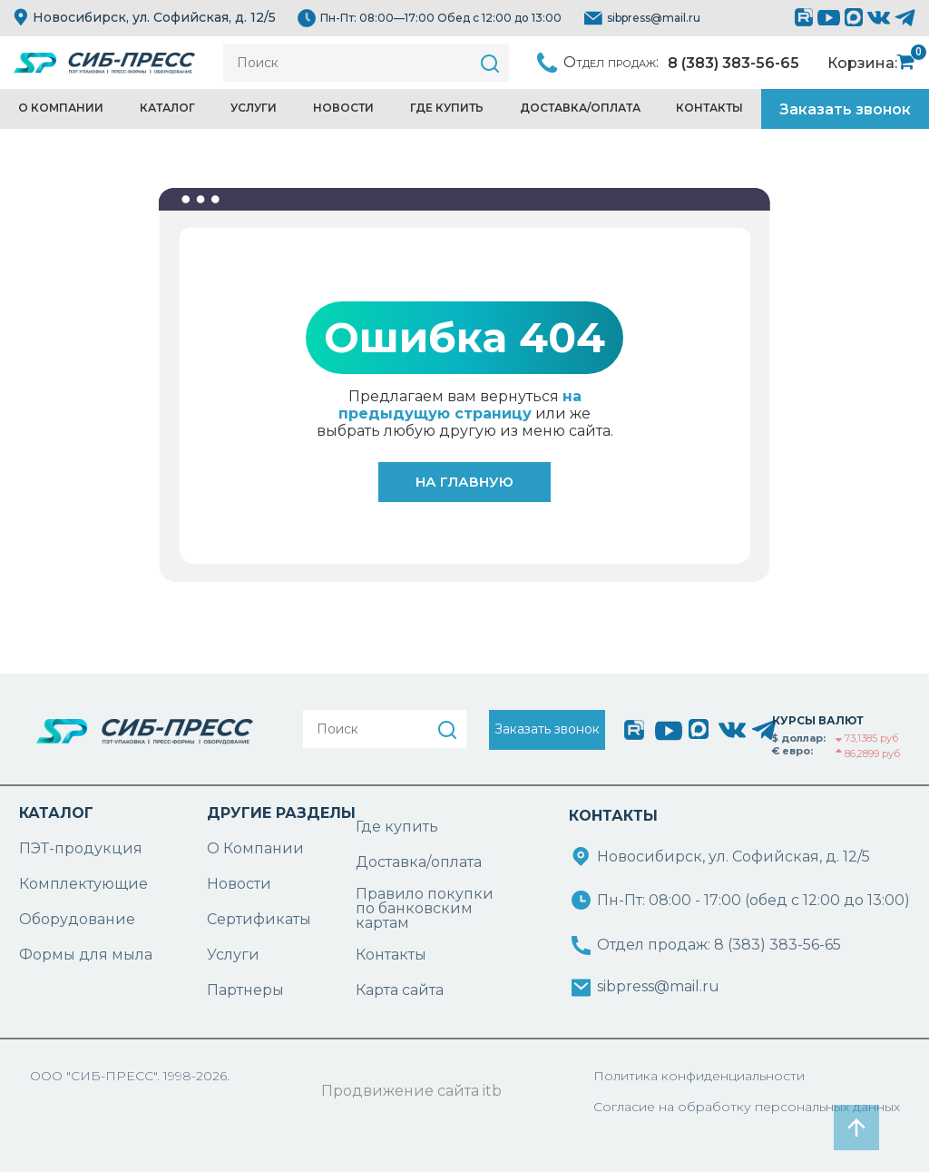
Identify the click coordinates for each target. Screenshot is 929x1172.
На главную (464, 481)
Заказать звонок (845, 109)
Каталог (167, 107)
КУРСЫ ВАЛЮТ (818, 720)
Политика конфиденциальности (699, 1076)
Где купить (447, 107)
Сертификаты (259, 919)
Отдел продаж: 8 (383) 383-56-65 (719, 944)
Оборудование (77, 919)
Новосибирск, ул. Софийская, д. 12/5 (145, 17)
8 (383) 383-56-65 (733, 63)
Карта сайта (400, 990)
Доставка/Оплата (580, 107)
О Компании (255, 848)
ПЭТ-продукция (80, 848)
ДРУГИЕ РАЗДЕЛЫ (281, 813)
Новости (343, 107)
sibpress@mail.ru (653, 18)
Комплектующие (83, 883)
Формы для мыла (85, 954)
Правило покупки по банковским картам (425, 909)
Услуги (253, 107)
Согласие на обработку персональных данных (746, 1106)
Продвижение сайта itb (411, 1090)
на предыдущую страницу (460, 405)
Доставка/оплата (419, 862)
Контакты (709, 107)
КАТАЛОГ (56, 813)
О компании (60, 107)
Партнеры (245, 990)
